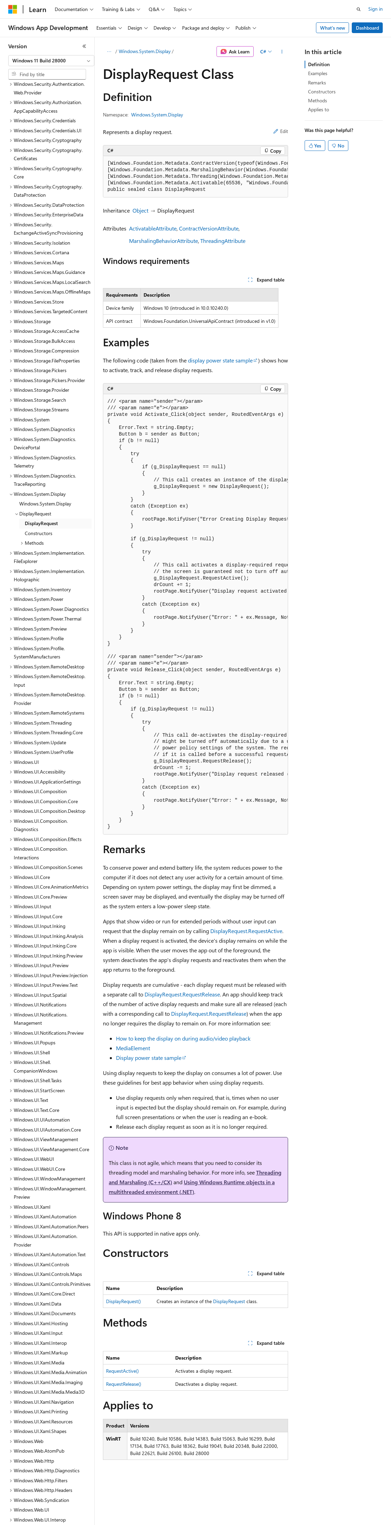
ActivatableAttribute (153, 228)
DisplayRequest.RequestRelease (182, 994)
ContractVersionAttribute (209, 228)
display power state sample (220, 360)
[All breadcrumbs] (109, 51)
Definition (319, 64)
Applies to (318, 109)
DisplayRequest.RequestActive (246, 930)
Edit (280, 131)
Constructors (322, 91)
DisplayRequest (229, 1301)
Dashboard (367, 27)
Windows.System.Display (145, 51)
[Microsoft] (12, 9)
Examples (317, 73)
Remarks (317, 82)
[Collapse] (84, 46)
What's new (332, 27)
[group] (195, 176)
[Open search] (359, 9)
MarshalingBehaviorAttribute (163, 240)
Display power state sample (148, 1057)
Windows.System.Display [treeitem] (45, 463)
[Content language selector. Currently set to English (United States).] (39, 1515)
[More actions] (282, 51)
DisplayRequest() (123, 1301)
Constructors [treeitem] (38, 493)
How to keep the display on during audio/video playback (183, 1038)
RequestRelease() (123, 1384)
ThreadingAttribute (222, 240)
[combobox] (51, 60)
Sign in (375, 9)
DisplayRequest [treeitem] (41, 483)
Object (140, 210)
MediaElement (133, 1048)
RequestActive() (122, 1371)
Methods (317, 100)
